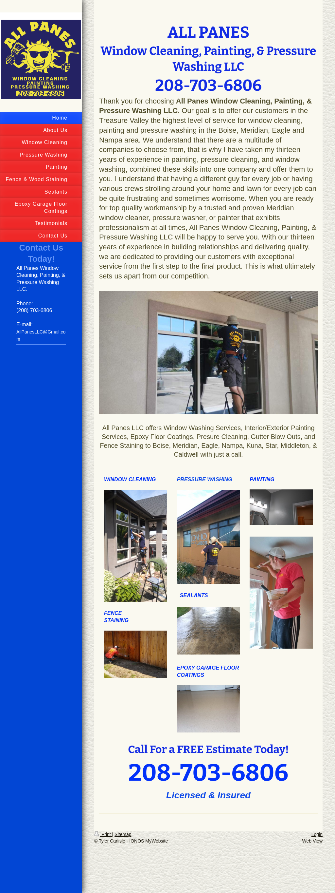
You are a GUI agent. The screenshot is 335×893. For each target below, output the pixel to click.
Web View (312, 841)
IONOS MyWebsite (148, 841)
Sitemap (123, 834)
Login (317, 834)
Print (103, 834)
